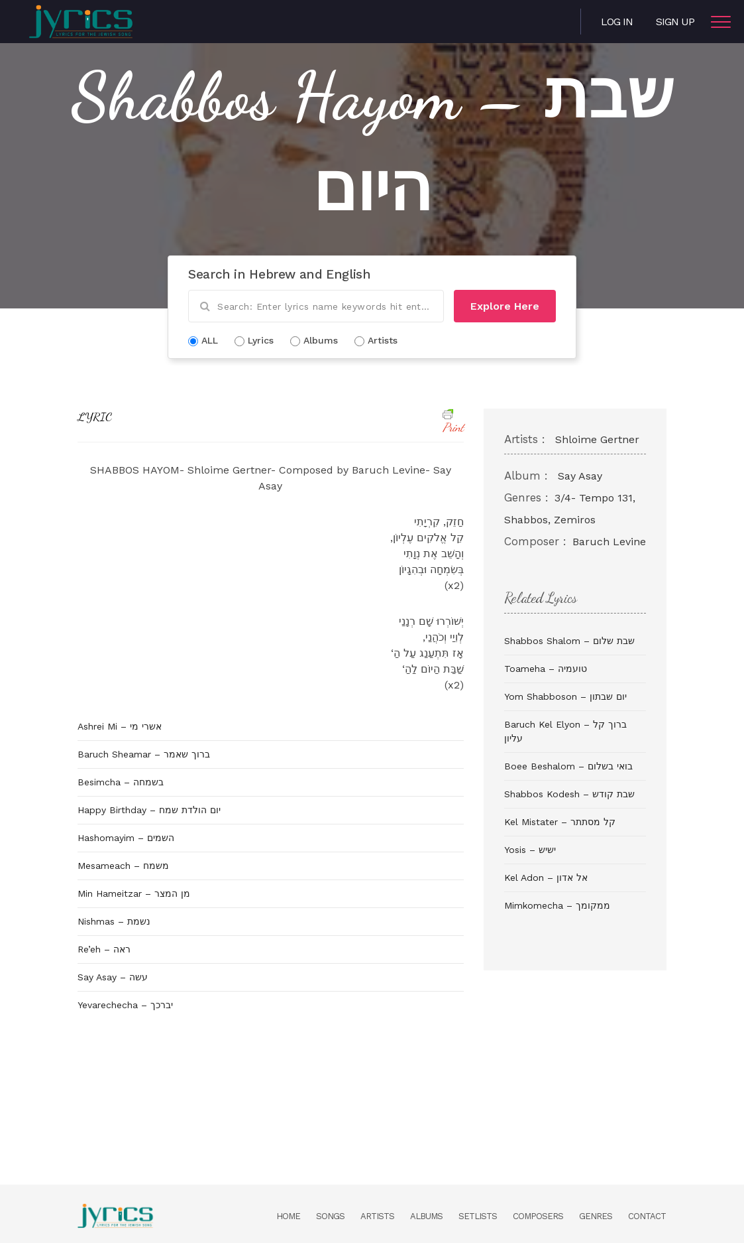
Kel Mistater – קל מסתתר (559, 822)
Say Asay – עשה (113, 977)
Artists (377, 1216)
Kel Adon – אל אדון (546, 877)
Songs (330, 1216)
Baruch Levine (609, 541)
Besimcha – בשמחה (121, 782)
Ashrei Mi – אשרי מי (120, 726)
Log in (617, 21)
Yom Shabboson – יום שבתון (565, 696)
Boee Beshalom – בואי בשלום (568, 766)
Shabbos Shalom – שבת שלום (569, 640)
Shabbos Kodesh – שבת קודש (569, 794)
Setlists (477, 1216)
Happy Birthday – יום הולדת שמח (149, 810)
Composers (538, 1216)
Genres (595, 1216)
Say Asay (580, 476)
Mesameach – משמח (123, 865)
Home (288, 1216)
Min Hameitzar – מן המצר (134, 893)
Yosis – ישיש (530, 849)
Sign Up (675, 21)
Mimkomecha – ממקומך (557, 905)
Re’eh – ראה (104, 949)
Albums (426, 1216)
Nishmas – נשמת (114, 921)
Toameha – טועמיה (545, 668)
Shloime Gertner (597, 439)
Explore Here (504, 306)
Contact (647, 1216)
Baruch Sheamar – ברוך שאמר (144, 754)
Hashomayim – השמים (126, 837)
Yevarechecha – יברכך (125, 1005)
